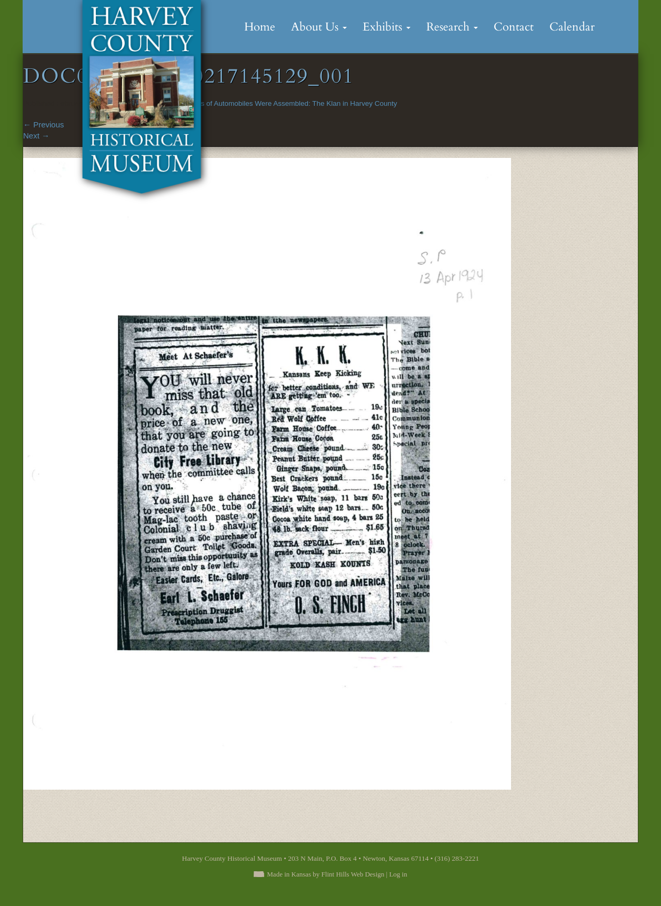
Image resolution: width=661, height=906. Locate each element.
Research (452, 27)
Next (36, 135)
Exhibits (386, 27)
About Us (319, 27)
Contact (514, 27)
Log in (398, 874)
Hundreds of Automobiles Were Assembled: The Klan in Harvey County (285, 103)
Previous (43, 124)
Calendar (572, 27)
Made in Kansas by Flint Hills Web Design (325, 874)
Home (259, 27)
